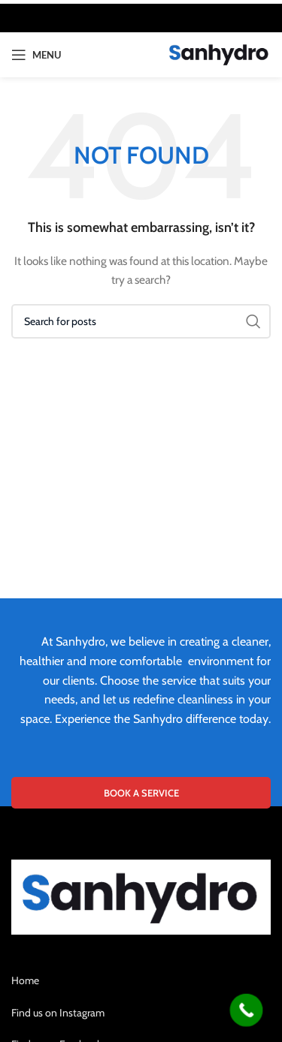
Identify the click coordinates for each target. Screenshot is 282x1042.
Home (25, 980)
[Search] (141, 321)
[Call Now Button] (246, 1010)
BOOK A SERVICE (141, 793)
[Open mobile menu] (36, 55)
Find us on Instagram (58, 1012)
